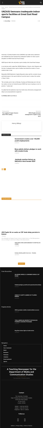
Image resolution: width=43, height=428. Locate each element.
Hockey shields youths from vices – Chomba (25, 253)
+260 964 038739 (24, 406)
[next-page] (5, 169)
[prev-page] (2, 169)
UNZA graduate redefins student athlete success (27, 310)
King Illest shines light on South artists (24, 330)
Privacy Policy (19, 425)
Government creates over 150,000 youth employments (27, 140)
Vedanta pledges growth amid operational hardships (28, 284)
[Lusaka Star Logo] (21, 2)
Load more (21, 263)
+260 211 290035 (24, 409)
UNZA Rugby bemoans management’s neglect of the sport (33, 114)
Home (3, 7)
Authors (13, 425)
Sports (6, 7)
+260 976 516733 (24, 408)
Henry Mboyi (7, 20)
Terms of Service (28, 425)
